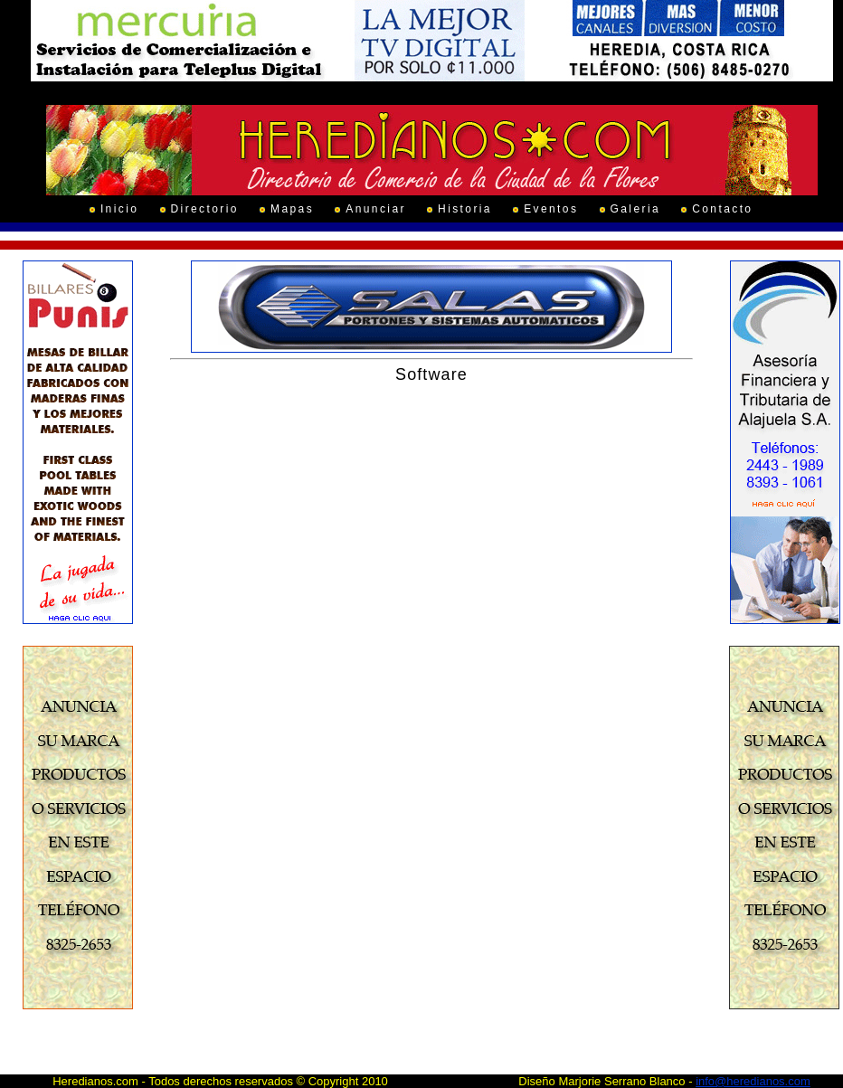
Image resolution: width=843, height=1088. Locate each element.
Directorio (205, 209)
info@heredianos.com (753, 1081)
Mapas (292, 209)
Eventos (551, 209)
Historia (465, 209)
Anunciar (376, 209)
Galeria (635, 209)
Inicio (119, 209)
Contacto (722, 209)
